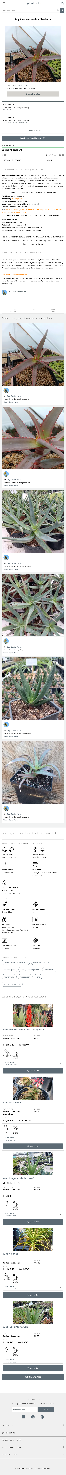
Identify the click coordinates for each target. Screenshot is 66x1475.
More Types (52, 310)
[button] (58, 10)
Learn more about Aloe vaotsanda (14, 274)
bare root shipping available (16, 209)
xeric (9, 212)
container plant (33, 209)
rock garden (25, 977)
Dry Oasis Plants (15, 396)
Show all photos (33, 94)
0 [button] (62, 2)
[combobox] (33, 1063)
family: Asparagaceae (30, 969)
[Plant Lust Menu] (3, 3)
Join (46, 1409)
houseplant (54, 209)
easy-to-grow (44, 209)
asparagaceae (17, 199)
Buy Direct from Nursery (33, 138)
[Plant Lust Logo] (34, 3)
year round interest (19, 212)
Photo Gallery (13, 310)
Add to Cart (33, 1071)
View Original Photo (10, 402)
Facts (33, 310)
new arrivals (9, 977)
